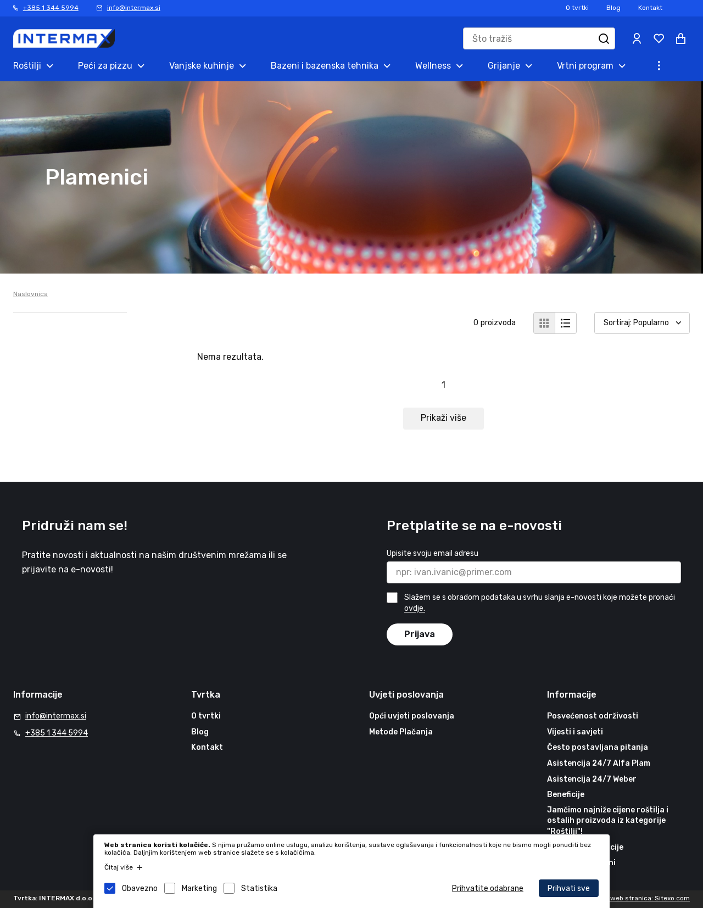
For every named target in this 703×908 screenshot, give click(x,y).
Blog (613, 8)
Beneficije (565, 794)
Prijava (419, 634)
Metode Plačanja (401, 732)
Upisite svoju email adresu (432, 553)
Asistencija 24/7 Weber (592, 779)
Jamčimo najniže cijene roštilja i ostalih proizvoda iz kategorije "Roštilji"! (607, 820)
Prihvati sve (569, 888)
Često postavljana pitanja (597, 747)
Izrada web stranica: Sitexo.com (639, 898)
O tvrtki (577, 8)
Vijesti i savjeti (575, 732)
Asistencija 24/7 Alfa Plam (598, 763)
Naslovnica (30, 294)
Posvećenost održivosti (592, 716)
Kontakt (650, 8)
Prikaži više (443, 418)
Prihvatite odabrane (487, 888)
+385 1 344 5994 (51, 8)
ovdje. (414, 609)
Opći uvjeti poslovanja (411, 716)
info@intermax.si (133, 8)
